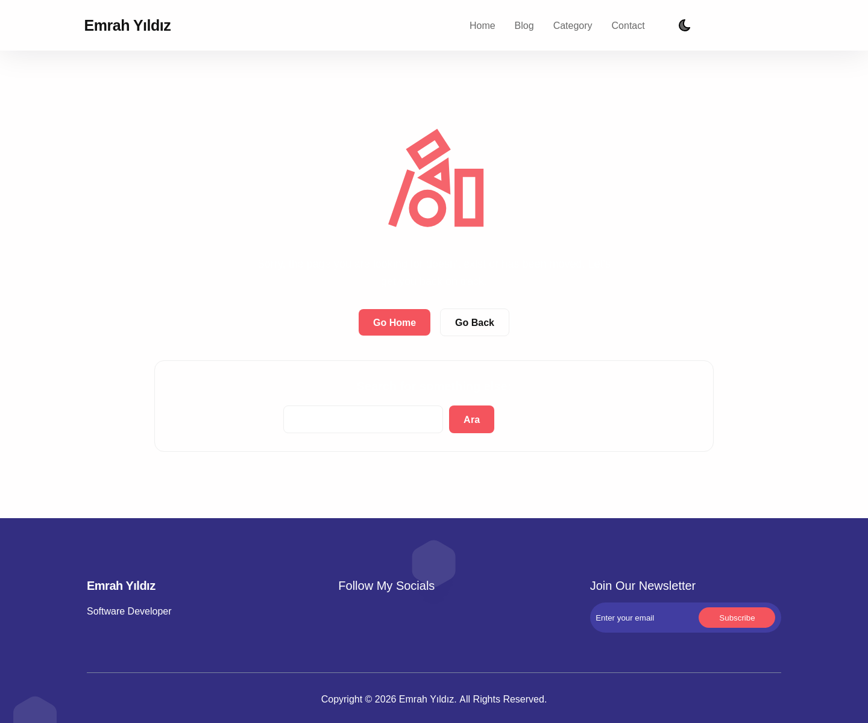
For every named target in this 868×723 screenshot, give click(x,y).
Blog (524, 25)
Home (482, 25)
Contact (628, 25)
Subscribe (771, 25)
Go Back (474, 322)
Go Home (394, 322)
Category (573, 25)
